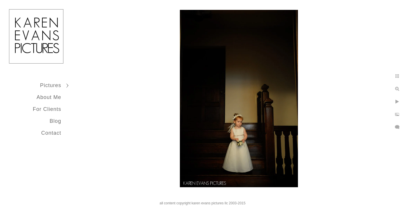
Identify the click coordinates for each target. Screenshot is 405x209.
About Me (49, 97)
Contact (51, 133)
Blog (55, 121)
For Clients (47, 109)
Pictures (50, 85)
